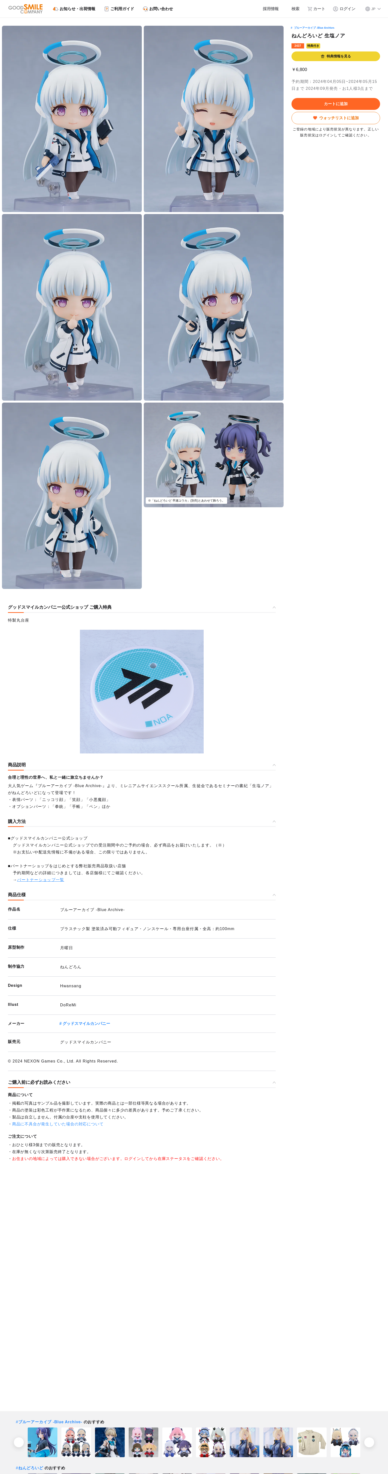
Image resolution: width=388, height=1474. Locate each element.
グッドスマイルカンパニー (86, 1023)
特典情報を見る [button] (336, 56)
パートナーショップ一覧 (40, 880)
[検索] (293, 9)
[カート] (316, 9)
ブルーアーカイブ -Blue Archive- (314, 27)
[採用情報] (267, 9)
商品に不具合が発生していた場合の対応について (58, 1124)
